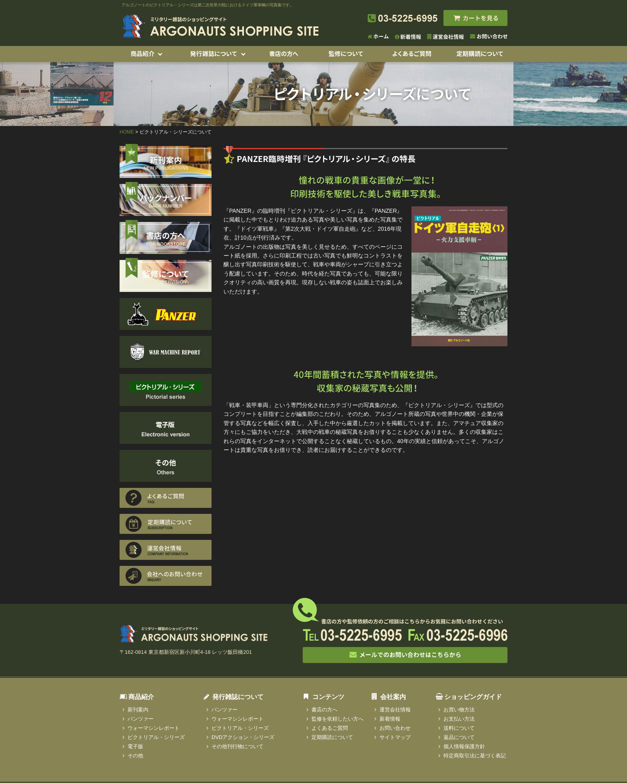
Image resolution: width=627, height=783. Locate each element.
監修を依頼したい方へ (337, 719)
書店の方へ (324, 710)
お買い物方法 (459, 710)
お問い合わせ (395, 728)
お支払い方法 (459, 719)
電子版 (135, 746)
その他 (135, 756)
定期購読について (332, 737)
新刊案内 (138, 710)
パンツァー (141, 719)
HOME (127, 132)
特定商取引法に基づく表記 (474, 756)
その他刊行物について (238, 746)
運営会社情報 (395, 710)
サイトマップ (395, 737)
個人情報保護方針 (464, 746)
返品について (459, 737)
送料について (459, 728)
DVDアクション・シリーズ (243, 737)
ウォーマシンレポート (154, 728)
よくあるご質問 (330, 728)
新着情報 (389, 719)
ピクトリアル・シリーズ (156, 737)
